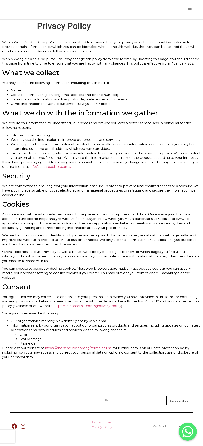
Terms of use (101, 425)
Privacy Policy (101, 430)
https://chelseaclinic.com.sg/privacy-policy (87, 306)
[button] (189, 9)
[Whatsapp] (188, 432)
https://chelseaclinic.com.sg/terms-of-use (79, 348)
